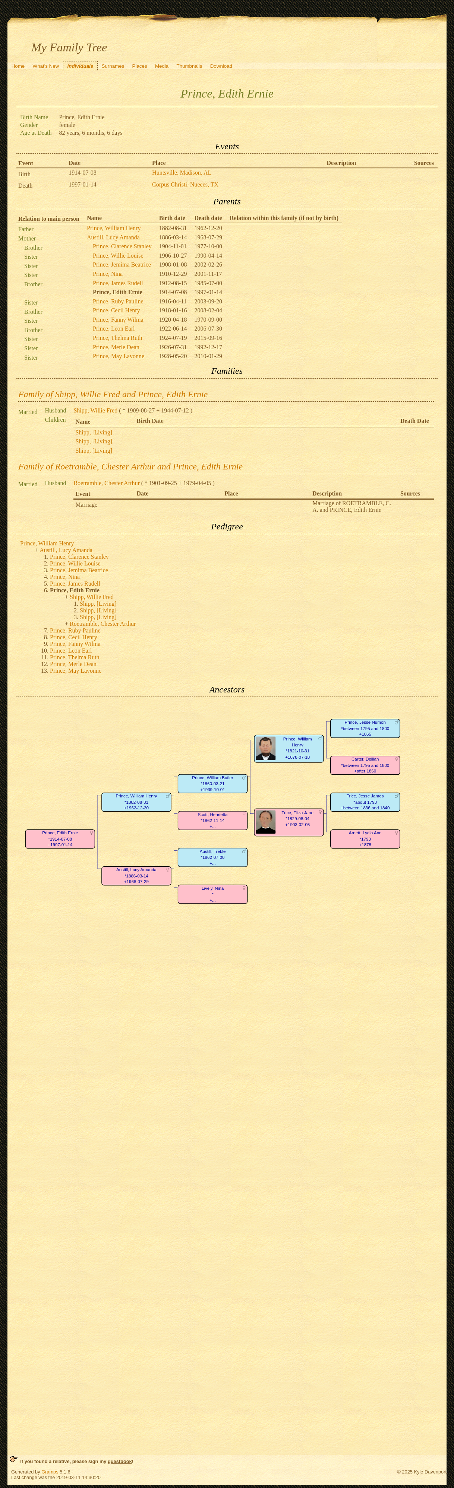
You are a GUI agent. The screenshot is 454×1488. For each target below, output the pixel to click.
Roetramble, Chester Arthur (106, 483)
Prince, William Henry (114, 228)
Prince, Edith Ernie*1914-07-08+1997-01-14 (60, 839)
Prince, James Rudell (118, 283)
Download (221, 66)
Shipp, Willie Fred (95, 410)
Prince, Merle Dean (116, 347)
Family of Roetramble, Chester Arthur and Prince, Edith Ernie (130, 466)
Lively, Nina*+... (213, 894)
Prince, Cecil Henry (116, 310)
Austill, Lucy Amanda (113, 237)
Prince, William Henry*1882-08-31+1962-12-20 (136, 802)
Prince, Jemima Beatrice (122, 264)
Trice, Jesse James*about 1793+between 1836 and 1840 (365, 802)
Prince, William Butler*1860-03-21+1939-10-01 (212, 783)
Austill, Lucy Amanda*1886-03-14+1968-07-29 (136, 876)
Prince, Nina (108, 274)
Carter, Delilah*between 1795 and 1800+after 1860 (365, 765)
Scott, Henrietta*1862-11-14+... (213, 820)
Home (18, 66)
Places (139, 66)
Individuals (80, 66)
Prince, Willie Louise (118, 255)
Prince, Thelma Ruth (117, 338)
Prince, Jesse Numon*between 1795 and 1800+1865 (365, 728)
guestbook (120, 1461)
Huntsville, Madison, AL (181, 172)
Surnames (112, 66)
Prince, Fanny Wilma (118, 319)
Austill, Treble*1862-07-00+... (213, 857)
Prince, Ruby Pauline (118, 301)
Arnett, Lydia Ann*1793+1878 (365, 839)
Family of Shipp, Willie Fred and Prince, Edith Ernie (113, 394)
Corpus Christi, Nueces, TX (185, 184)
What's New (46, 66)
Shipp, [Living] (93, 432)
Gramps (50, 1472)
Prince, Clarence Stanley (122, 246)
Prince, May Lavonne (118, 356)
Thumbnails (189, 66)
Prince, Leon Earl (114, 328)
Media (161, 66)
